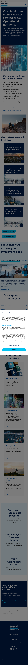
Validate (14, 349)
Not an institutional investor (13, 345)
